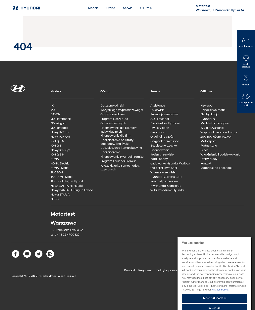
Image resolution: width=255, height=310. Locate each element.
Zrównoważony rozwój (215, 137)
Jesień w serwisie (162, 154)
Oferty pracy (208, 159)
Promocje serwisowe (164, 114)
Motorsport (208, 141)
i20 (53, 110)
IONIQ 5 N (57, 141)
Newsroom (207, 106)
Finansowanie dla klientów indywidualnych (118, 130)
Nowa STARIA (60, 195)
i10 (52, 106)
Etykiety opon (159, 128)
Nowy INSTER (60, 132)
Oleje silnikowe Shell (163, 168)
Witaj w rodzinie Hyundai (167, 190)
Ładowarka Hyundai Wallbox (170, 163)
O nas (204, 150)
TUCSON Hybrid (62, 177)
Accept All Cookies (215, 304)
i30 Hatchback (61, 119)
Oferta (110, 8)
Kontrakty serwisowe (164, 181)
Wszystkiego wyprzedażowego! (121, 110)
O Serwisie (157, 110)
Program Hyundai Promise (118, 161)
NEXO (55, 199)
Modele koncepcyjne (214, 123)
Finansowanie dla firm (115, 136)
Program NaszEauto (114, 119)
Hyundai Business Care (166, 177)
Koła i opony (159, 159)
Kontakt (205, 163)
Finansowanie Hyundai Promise (121, 157)
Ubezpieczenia (110, 152)
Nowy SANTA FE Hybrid (67, 186)
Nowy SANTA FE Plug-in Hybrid (72, 190)
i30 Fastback (59, 128)
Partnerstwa (208, 146)
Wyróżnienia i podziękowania (220, 154)
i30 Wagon (58, 123)
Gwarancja (157, 132)
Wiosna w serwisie (162, 172)
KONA (55, 159)
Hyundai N (207, 119)
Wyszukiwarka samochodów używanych (120, 168)
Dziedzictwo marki (212, 110)
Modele (93, 8)
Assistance (157, 106)
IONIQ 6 (56, 146)
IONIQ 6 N (57, 154)
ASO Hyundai (159, 119)
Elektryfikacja (209, 114)
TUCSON (57, 172)
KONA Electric (60, 163)
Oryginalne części (162, 137)
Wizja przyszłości (212, 128)
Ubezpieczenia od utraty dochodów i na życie (116, 142)
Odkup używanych (113, 123)
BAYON (55, 114)
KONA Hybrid (60, 168)
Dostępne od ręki (112, 106)
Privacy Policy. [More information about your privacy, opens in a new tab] (220, 296)
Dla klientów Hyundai (164, 123)
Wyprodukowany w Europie (219, 132)
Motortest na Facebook (216, 168)
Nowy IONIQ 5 (60, 137)
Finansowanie (159, 150)
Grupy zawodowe (112, 114)
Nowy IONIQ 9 (60, 150)
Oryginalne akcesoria (164, 141)
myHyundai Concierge (165, 186)
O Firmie (146, 8)
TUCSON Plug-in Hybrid (67, 181)
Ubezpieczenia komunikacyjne (121, 148)
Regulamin (145, 270)
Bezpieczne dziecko (163, 146)
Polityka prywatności (170, 270)
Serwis (127, 8)
